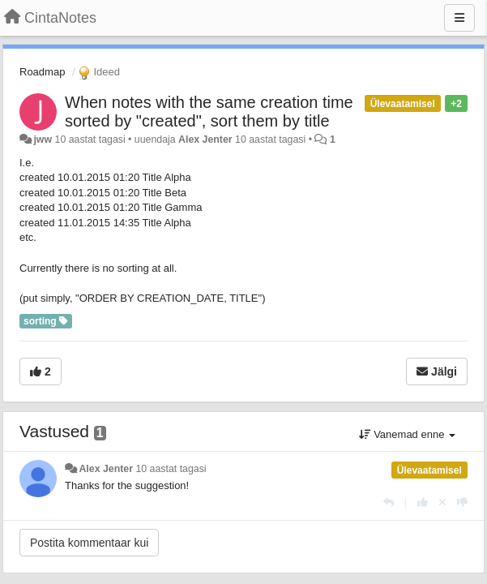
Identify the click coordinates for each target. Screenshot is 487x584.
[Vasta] (388, 502)
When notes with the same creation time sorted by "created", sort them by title (209, 111)
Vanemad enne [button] (407, 434)
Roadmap (42, 72)
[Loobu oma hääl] (442, 502)
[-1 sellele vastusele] (462, 502)
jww (42, 139)
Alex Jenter (205, 139)
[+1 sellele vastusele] (422, 502)
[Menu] (459, 18)
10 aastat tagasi (170, 468)
